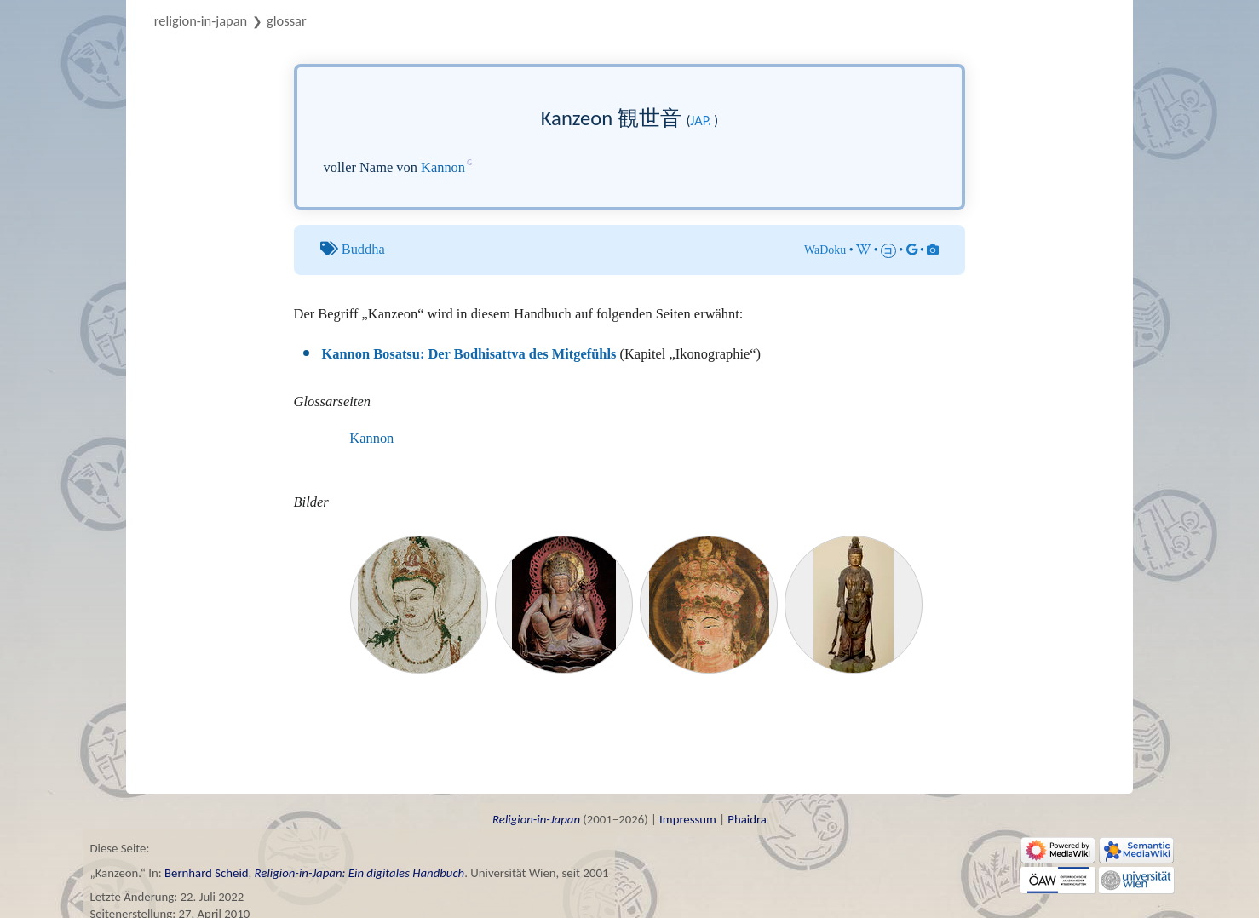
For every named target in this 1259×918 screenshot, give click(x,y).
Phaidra (747, 819)
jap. (700, 120)
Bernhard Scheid (206, 873)
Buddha (363, 249)
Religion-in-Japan (200, 20)
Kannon (443, 167)
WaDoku (825, 250)
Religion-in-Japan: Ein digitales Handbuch (360, 873)
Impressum (687, 819)
